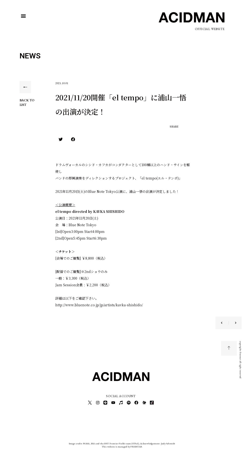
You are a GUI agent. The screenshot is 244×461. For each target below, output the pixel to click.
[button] (23, 16)
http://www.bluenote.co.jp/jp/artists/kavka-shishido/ (99, 304)
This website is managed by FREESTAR (122, 445)
